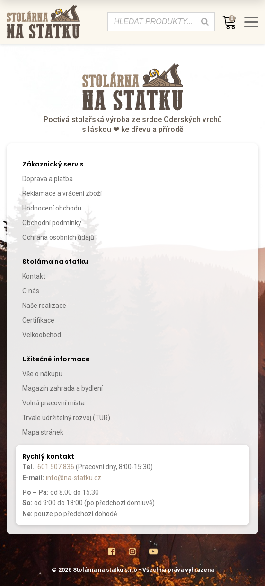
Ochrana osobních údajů (58, 237)
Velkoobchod (41, 335)
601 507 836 (55, 467)
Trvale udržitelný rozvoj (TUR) (66, 417)
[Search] (204, 22)
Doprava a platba (47, 179)
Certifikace (38, 320)
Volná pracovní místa (53, 403)
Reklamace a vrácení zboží (62, 193)
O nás (30, 291)
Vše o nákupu (42, 373)
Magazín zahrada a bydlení (62, 388)
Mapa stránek (42, 432)
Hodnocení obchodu (51, 208)
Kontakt (33, 276)
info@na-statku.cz (73, 477)
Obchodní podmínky (51, 223)
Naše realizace (44, 305)
